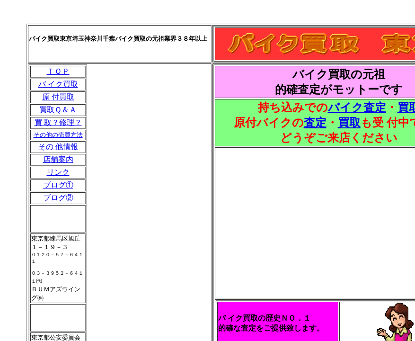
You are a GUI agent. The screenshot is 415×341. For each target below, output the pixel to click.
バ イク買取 (58, 84)
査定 (315, 123)
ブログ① (58, 185)
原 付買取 (58, 97)
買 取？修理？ (58, 122)
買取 (349, 123)
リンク (58, 172)
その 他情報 (58, 147)
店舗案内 (58, 159)
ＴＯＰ (58, 71)
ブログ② (58, 198)
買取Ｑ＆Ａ (58, 110)
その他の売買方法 (58, 134)
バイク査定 (357, 107)
